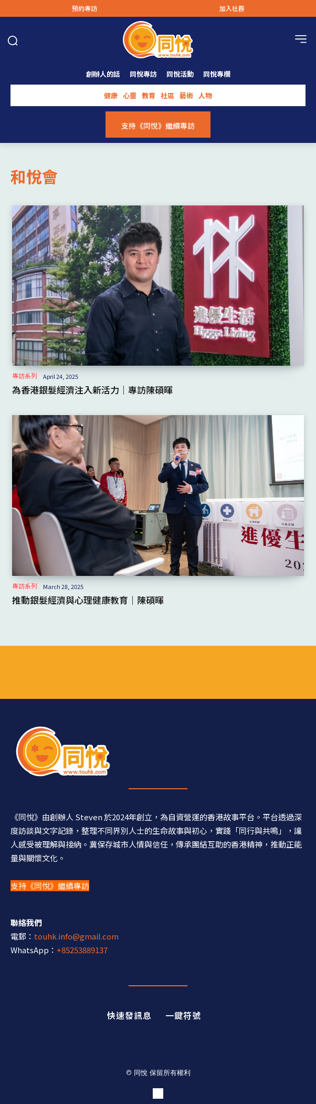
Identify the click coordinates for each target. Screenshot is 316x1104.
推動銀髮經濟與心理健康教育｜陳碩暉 (88, 599)
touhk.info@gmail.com (76, 936)
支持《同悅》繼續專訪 (49, 885)
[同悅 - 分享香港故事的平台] (158, 751)
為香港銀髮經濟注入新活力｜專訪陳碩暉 (92, 389)
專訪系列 (24, 376)
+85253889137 (82, 949)
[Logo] (157, 39)
